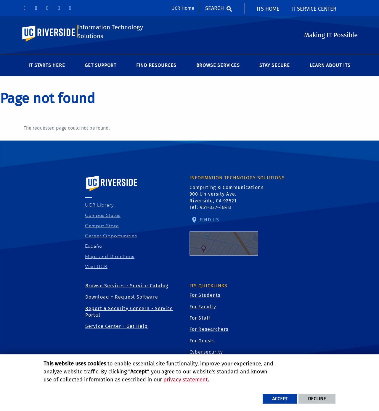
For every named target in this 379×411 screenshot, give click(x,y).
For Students (205, 297)
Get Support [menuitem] (100, 67)
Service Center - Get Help (116, 328)
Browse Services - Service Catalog (126, 287)
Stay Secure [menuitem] (274, 67)
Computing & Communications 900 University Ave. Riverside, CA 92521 (227, 195)
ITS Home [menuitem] (268, 9)
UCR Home (182, 8)
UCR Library (99, 207)
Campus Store (102, 227)
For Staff (200, 320)
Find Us (224, 238)
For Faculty (203, 308)
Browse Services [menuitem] (218, 67)
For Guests (202, 342)
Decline (317, 399)
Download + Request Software (122, 299)
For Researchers (209, 331)
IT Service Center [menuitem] (313, 9)
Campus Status (103, 217)
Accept (280, 399)
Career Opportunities (111, 238)
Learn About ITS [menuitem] (330, 67)
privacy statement (185, 379)
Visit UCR (96, 268)
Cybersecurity (206, 354)
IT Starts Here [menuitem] (46, 67)
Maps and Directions (109, 258)
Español (94, 248)
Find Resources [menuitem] (156, 67)
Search (214, 8)
